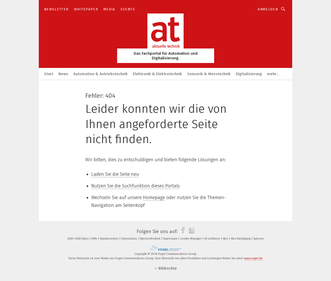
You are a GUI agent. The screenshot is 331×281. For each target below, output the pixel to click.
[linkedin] (190, 231)
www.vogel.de (253, 258)
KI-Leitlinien (213, 238)
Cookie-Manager (191, 238)
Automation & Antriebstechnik (100, 74)
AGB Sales (82, 238)
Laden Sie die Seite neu (115, 174)
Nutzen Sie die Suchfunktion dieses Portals (135, 186)
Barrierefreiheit (150, 238)
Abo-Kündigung (241, 238)
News (63, 74)
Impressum (170, 238)
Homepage (154, 197)
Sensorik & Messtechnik (209, 74)
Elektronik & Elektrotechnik (157, 74)
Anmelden (268, 9)
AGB (70, 238)
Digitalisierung (249, 74)
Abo (226, 238)
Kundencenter (109, 238)
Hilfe (94, 238)
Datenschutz (129, 238)
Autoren (258, 238)
